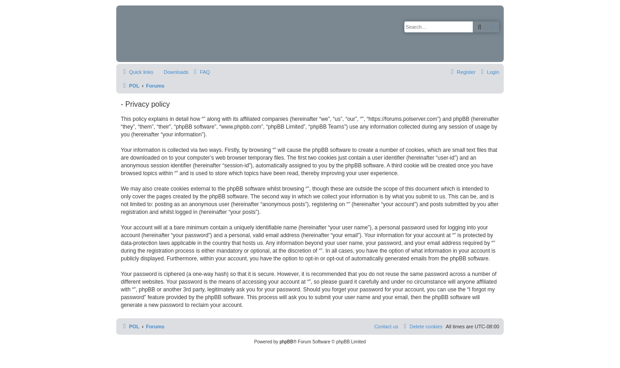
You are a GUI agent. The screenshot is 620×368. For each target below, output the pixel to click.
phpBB (286, 341)
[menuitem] (171, 72)
